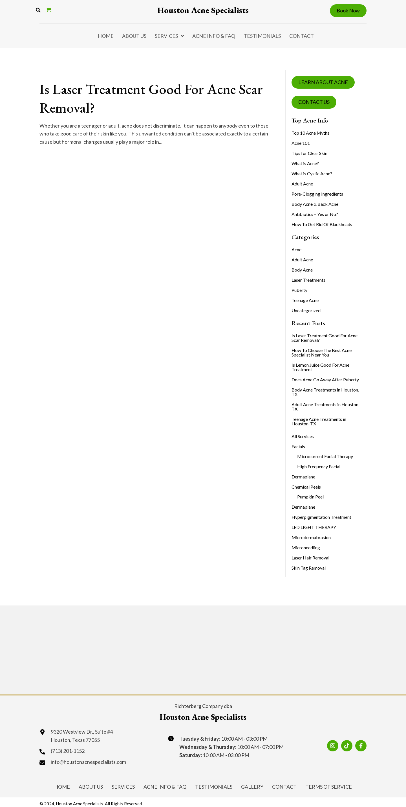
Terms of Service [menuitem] (328, 786)
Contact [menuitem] (301, 36)
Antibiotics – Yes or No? (315, 214)
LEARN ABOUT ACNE (323, 82)
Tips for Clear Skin (309, 153)
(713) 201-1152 (68, 751)
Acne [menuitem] (296, 249)
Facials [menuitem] (298, 446)
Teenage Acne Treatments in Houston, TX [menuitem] (319, 421)
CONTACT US (314, 102)
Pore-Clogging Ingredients (317, 193)
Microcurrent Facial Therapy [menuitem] (325, 456)
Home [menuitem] (106, 36)
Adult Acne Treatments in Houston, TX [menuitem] (325, 407)
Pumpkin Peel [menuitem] (310, 496)
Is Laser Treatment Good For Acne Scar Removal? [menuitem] (325, 338)
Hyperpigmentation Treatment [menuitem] (321, 517)
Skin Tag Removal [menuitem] (309, 567)
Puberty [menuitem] (299, 290)
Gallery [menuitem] (252, 786)
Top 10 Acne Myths (310, 132)
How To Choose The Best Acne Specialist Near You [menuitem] (322, 352)
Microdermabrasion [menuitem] (311, 537)
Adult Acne (302, 183)
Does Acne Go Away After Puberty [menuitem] (325, 379)
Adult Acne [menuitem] (302, 259)
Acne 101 (301, 143)
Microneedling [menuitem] (306, 547)
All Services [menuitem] (303, 436)
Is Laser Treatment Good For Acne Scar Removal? (137, 97)
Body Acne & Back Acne (315, 204)
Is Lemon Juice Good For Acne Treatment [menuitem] (320, 367)
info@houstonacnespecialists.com (88, 762)
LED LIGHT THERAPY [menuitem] (314, 527)
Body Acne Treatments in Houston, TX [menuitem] (325, 392)
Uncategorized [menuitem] (306, 310)
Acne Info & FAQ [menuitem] (213, 36)
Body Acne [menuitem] (302, 269)
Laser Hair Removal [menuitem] (310, 557)
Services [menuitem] (166, 36)
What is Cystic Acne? (312, 173)
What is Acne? (305, 163)
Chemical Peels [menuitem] (306, 486)
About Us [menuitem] (134, 36)
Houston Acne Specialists (203, 10)
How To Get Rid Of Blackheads (322, 224)
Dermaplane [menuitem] (303, 476)
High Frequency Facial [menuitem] (318, 466)
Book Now (348, 10)
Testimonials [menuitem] (262, 36)
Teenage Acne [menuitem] (305, 300)
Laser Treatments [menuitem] (308, 280)
